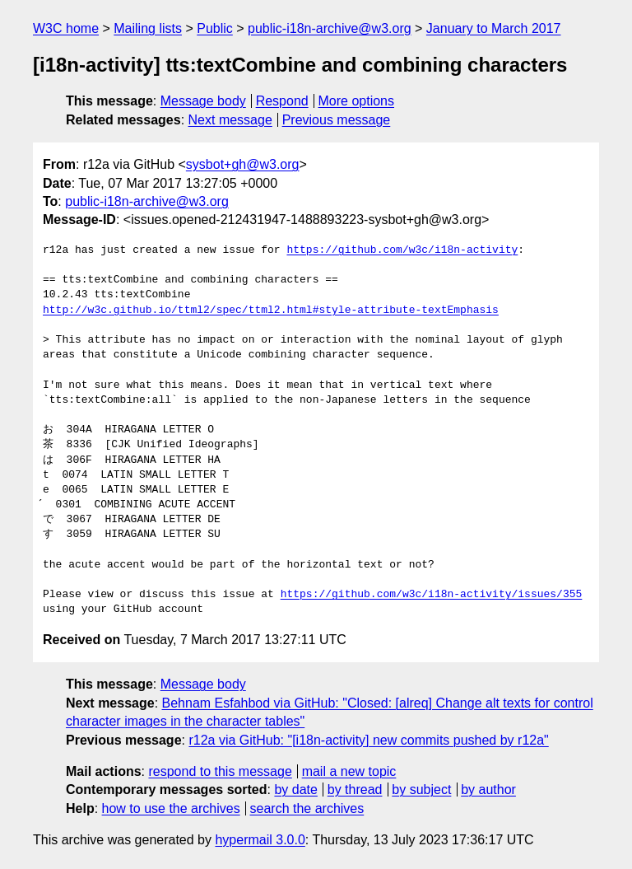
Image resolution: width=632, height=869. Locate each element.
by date (295, 790)
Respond (282, 101)
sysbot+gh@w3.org (243, 164)
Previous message (336, 120)
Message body (203, 101)
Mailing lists (148, 28)
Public (215, 28)
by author (488, 790)
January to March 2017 (493, 28)
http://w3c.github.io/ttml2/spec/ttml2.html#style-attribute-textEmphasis (271, 310)
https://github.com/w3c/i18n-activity (402, 250)
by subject (421, 790)
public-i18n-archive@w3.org (329, 28)
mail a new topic (349, 771)
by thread (355, 790)
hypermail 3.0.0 (259, 840)
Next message (230, 120)
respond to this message (219, 771)
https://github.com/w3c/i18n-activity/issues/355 (432, 594)
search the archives (307, 808)
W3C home (66, 28)
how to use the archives (171, 808)
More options (356, 101)
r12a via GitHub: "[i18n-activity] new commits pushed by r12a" (368, 740)
